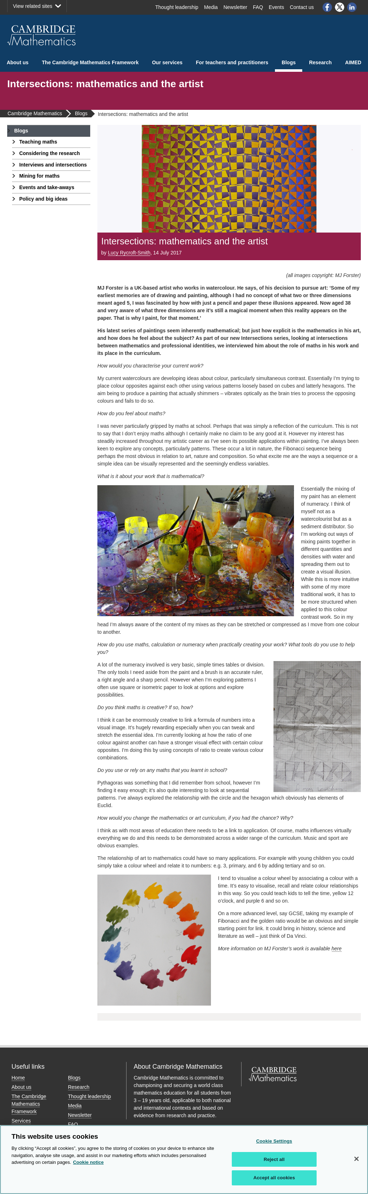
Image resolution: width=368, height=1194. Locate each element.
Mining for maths (39, 176)
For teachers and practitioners (232, 62)
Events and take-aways (46, 187)
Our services (167, 62)
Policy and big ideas (43, 199)
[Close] (356, 1159)
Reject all (274, 1159)
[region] (184, 1159)
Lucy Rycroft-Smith (129, 253)
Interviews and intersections (53, 165)
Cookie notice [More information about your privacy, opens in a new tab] (88, 1162)
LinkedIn (352, 7)
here (337, 948)
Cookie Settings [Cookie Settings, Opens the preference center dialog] (274, 1141)
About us (18, 62)
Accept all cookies (274, 1177)
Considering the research (49, 153)
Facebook (327, 7)
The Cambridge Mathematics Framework (90, 62)
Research (320, 62)
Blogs (289, 62)
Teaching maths (38, 142)
